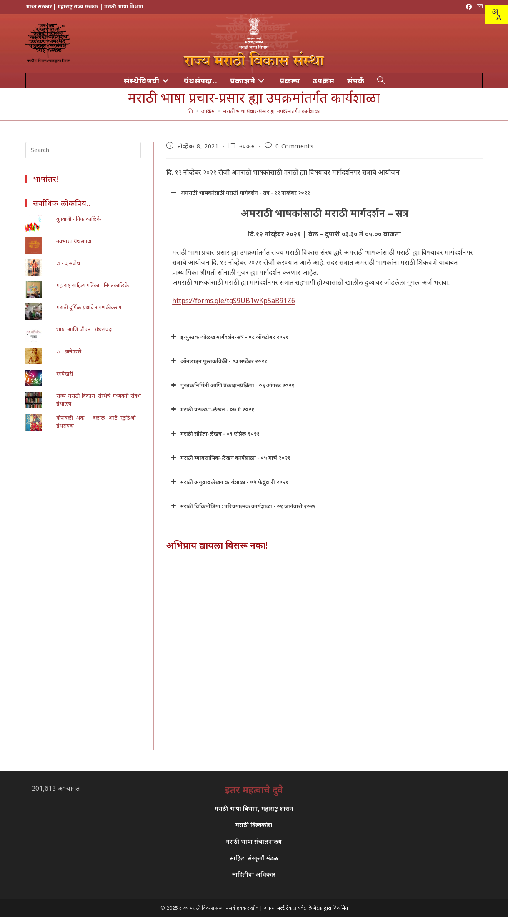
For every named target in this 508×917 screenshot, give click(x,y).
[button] (324, 192)
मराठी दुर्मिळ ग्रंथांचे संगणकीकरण (88, 307)
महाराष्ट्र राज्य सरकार (78, 6)
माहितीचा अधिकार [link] (253, 874)
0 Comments (294, 146)
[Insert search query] (83, 150)
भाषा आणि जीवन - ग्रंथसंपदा (84, 329)
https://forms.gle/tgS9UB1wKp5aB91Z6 (233, 300)
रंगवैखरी (64, 373)
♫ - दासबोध (68, 263)
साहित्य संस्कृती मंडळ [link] (254, 858)
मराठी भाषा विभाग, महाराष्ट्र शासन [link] (254, 808)
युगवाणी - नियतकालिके (78, 219)
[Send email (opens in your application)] (478, 7)
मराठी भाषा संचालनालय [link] (254, 841)
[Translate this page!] (496, 15)
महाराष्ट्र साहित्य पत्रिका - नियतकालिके (92, 285)
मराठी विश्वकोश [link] (253, 825)
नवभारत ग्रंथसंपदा (73, 241)
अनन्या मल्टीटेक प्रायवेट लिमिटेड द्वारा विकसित (306, 908)
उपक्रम (247, 146)
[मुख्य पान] (190, 111)
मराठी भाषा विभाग (123, 6)
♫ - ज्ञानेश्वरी (69, 351)
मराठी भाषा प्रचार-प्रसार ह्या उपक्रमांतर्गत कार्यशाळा (271, 111)
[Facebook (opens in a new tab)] (468, 7)
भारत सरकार (38, 6)
